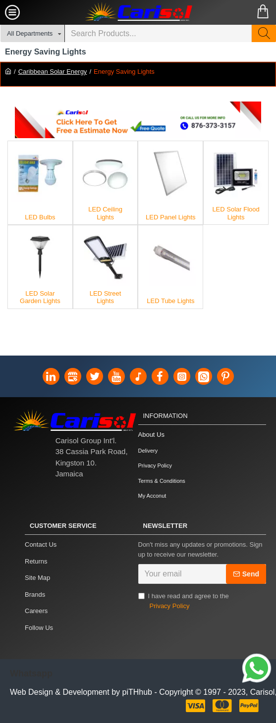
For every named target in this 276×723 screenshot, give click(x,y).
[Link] (256, 669)
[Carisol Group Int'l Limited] (138, 12)
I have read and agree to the (183, 601)
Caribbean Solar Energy (52, 71)
